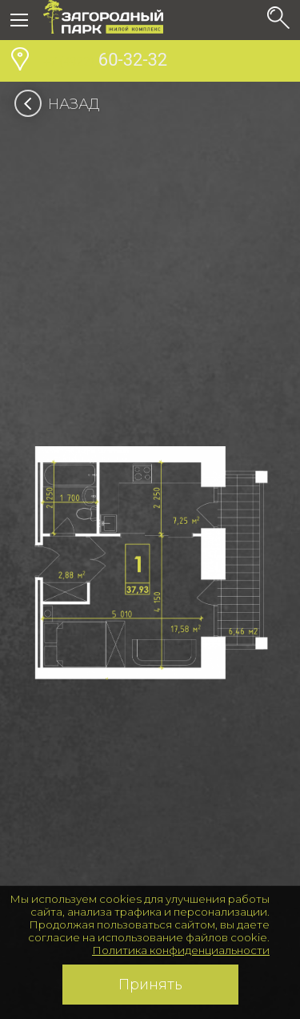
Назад (62, 104)
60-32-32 (105, 62)
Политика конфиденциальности (181, 950)
